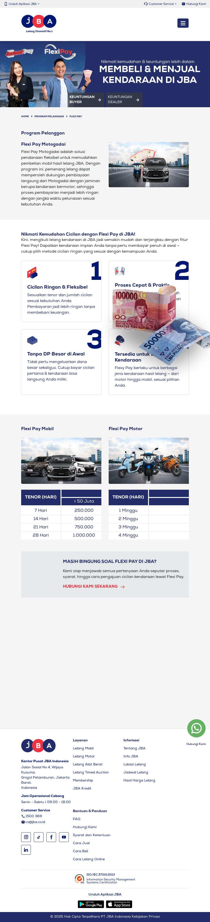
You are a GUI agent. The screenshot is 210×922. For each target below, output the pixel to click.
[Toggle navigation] (183, 23)
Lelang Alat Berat (88, 764)
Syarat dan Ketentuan (92, 835)
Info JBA (130, 756)
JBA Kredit (82, 788)
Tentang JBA (134, 748)
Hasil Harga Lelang (139, 780)
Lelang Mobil (83, 748)
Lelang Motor (84, 756)
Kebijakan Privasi (146, 917)
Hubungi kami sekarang (94, 587)
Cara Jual (81, 843)
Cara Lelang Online (89, 859)
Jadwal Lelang (135, 772)
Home (25, 116)
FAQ (76, 819)
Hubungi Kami (196, 4)
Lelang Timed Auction (91, 772)
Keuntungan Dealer (124, 100)
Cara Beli (80, 851)
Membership (83, 780)
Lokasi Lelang (134, 764)
